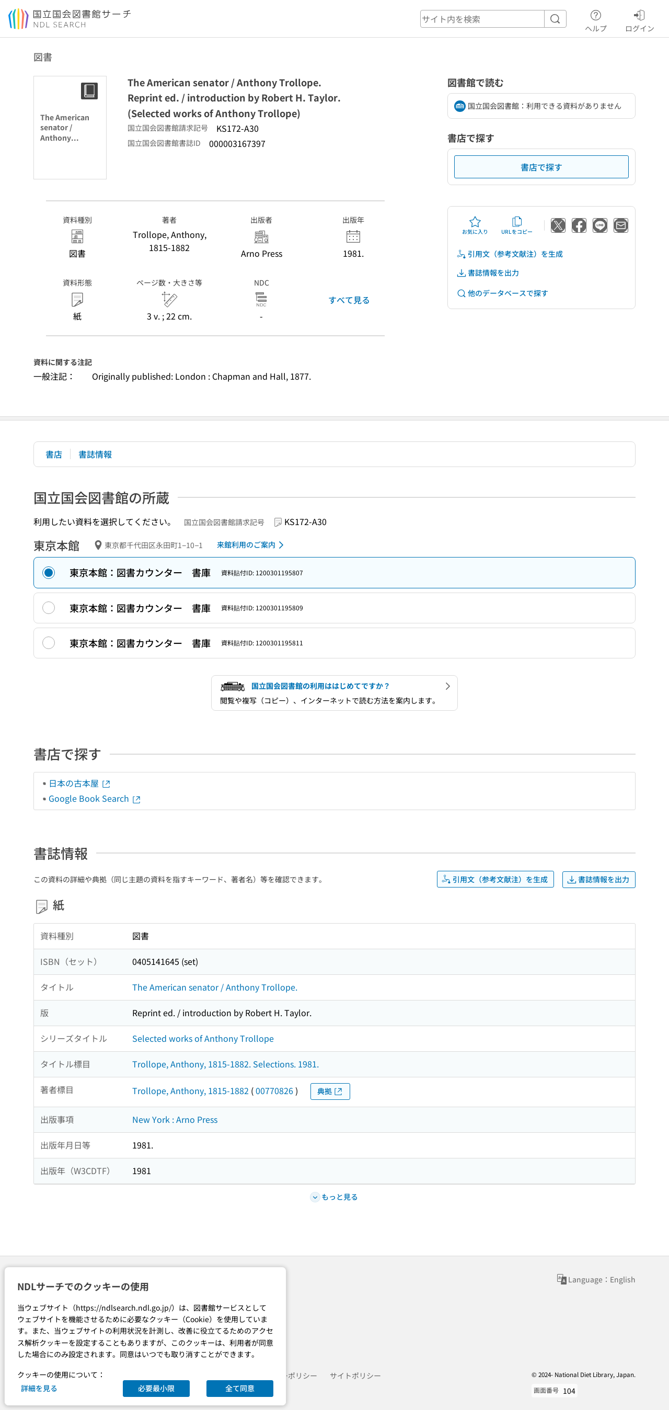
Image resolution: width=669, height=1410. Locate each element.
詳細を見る (39, 1388)
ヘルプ (596, 19)
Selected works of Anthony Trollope (203, 1038)
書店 (53, 454)
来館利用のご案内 (252, 545)
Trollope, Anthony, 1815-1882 (190, 1090)
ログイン (639, 19)
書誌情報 (95, 454)
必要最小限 (156, 1388)
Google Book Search (95, 798)
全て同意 (240, 1388)
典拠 (330, 1091)
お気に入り (475, 225)
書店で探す (541, 167)
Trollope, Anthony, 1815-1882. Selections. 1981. (225, 1064)
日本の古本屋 (80, 783)
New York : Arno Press (174, 1119)
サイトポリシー (355, 1375)
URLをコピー (517, 225)
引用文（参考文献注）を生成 (509, 253)
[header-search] (493, 19)
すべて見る (349, 299)
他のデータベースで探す (502, 293)
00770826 (274, 1090)
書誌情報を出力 (487, 272)
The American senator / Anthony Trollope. (214, 987)
